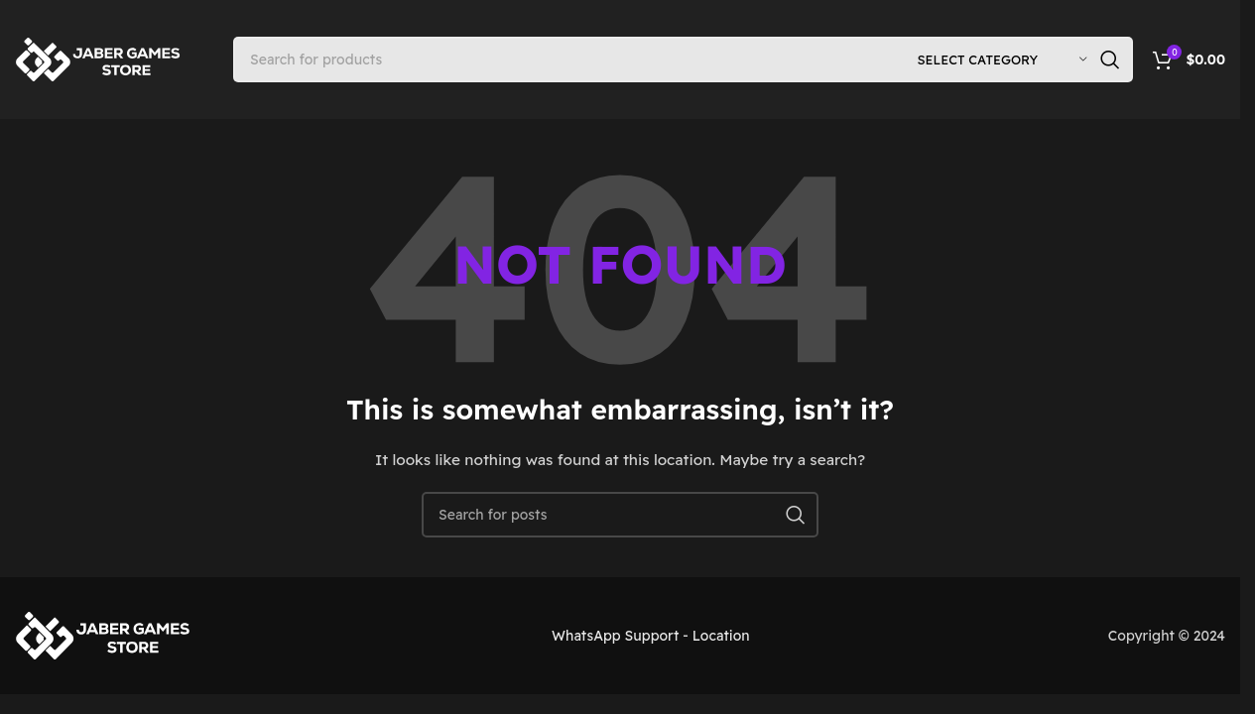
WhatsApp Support (615, 636)
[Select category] (1002, 59)
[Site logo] (99, 58)
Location (721, 636)
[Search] (683, 59)
